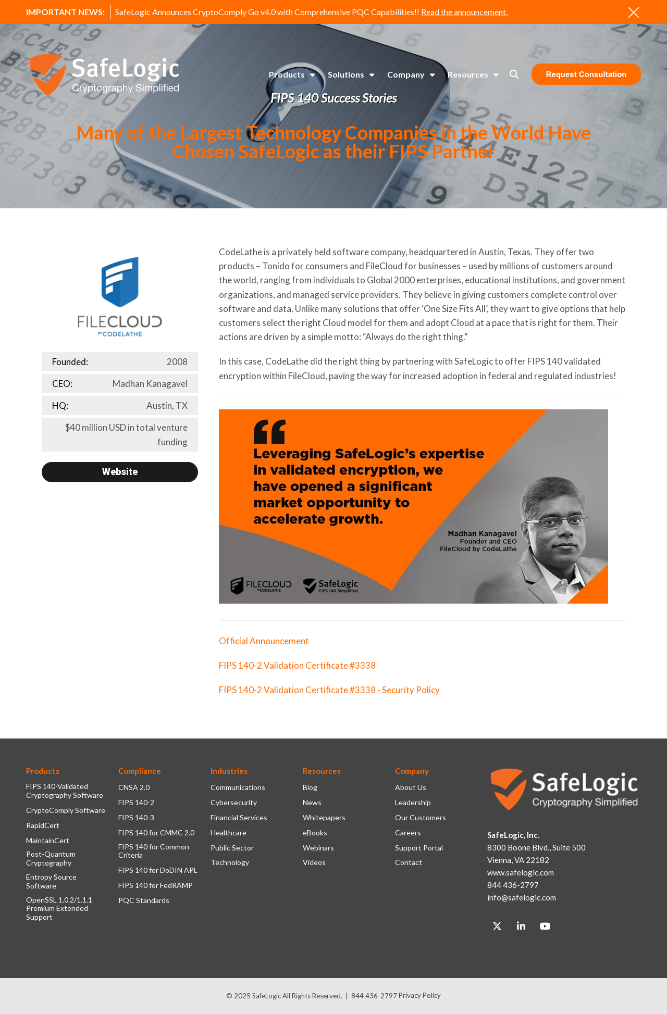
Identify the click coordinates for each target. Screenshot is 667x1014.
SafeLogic (266, 996)
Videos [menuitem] (314, 862)
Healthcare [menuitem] (228, 833)
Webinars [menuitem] (318, 848)
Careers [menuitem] (408, 833)
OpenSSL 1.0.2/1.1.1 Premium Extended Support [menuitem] (59, 909)
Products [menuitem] (287, 74)
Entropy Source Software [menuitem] (51, 881)
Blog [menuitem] (310, 787)
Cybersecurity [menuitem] (234, 802)
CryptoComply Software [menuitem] (65, 810)
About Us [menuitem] (410, 787)
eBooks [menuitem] (315, 833)
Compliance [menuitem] (139, 770)
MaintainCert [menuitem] (47, 840)
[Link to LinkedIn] (521, 926)
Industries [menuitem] (229, 770)
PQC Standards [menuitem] (143, 900)
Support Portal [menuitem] (419, 848)
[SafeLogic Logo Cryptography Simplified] (104, 74)
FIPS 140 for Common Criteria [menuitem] (153, 851)
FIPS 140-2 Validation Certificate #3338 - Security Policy (329, 689)
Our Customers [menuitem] (420, 817)
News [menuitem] (312, 802)
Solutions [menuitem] (346, 74)
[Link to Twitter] (497, 926)
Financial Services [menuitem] (239, 817)
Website (120, 471)
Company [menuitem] (406, 74)
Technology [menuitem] (230, 862)
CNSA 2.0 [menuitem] (134, 787)
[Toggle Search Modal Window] (514, 74)
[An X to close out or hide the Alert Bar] (633, 12)
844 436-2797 (374, 996)
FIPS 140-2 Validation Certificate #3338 (297, 665)
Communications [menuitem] (238, 787)
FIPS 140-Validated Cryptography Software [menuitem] (64, 790)
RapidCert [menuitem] (42, 825)
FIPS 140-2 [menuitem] (136, 802)
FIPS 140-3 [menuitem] (136, 817)
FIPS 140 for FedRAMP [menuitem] (155, 885)
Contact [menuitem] (408, 862)
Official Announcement (264, 640)
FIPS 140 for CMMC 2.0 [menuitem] (156, 833)
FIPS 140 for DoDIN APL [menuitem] (157, 870)
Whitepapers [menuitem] (324, 817)
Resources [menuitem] (468, 74)
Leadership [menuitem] (413, 802)
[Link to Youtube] (545, 926)
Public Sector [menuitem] (232, 848)
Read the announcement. (464, 12)
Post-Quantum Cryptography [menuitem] (51, 858)
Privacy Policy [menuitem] (420, 995)
